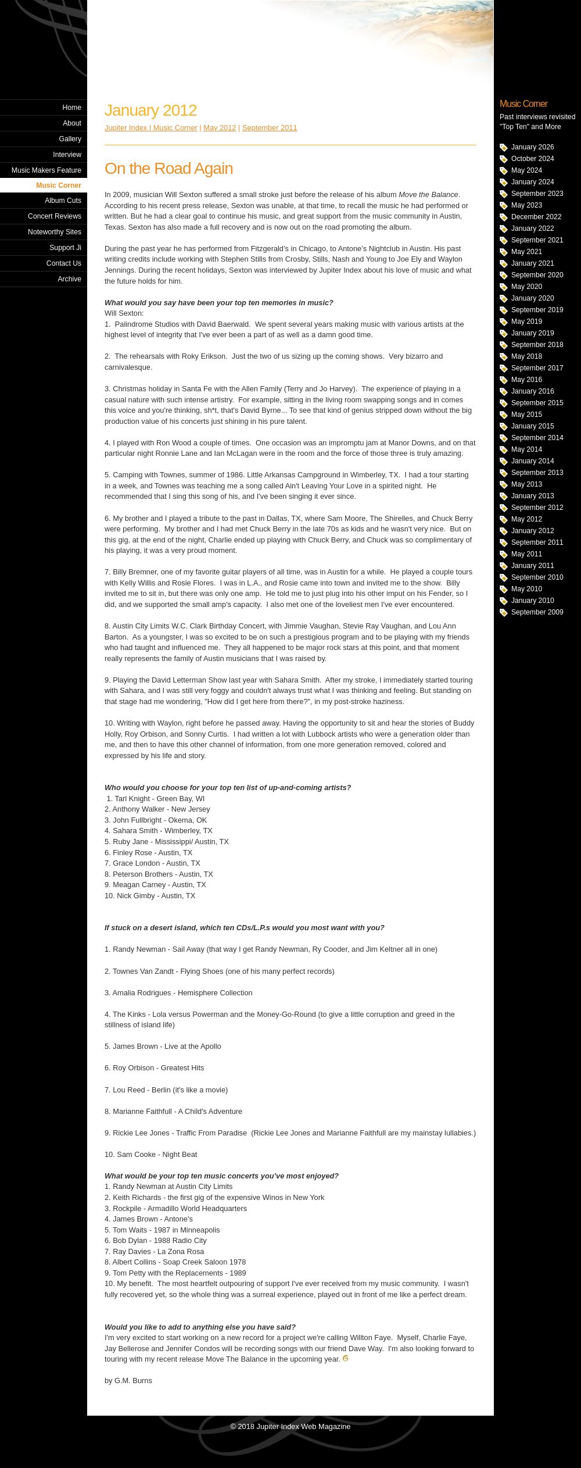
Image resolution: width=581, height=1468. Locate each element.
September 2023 (537, 194)
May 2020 (526, 287)
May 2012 (526, 519)
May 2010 (526, 589)
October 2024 (532, 159)
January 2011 (532, 566)
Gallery (70, 139)
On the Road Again (169, 168)
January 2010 (532, 601)
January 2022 (532, 228)
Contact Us (63, 263)
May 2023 (526, 205)
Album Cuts (63, 201)
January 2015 (532, 426)
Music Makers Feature (46, 170)
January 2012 (532, 531)
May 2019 (526, 321)
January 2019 (532, 333)
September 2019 (537, 310)
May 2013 (526, 484)
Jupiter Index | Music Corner (151, 127)
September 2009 (537, 612)
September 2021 (537, 240)
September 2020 (537, 275)
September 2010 (537, 577)
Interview (67, 155)
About (72, 123)
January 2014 (532, 461)
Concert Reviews (54, 216)
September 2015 (537, 403)
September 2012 (537, 507)
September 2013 (537, 473)
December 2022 (536, 217)
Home (72, 107)
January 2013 (532, 496)
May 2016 (526, 380)
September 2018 (537, 345)
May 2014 (526, 449)
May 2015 (526, 414)
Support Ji (65, 248)
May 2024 (526, 170)
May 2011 (526, 554)
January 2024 (532, 182)
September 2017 (537, 368)
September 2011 (537, 542)
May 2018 (526, 356)
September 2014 (537, 438)
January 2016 (532, 391)
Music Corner (58, 185)
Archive (69, 279)
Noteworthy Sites (54, 232)
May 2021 (526, 252)
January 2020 (532, 298)
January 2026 (532, 147)
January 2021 (532, 263)
